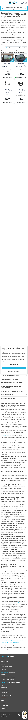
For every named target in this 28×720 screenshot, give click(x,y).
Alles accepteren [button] (14, 368)
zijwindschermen (5, 435)
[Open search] (21, 3)
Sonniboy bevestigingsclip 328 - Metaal (21, 91)
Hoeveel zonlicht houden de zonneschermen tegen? (11, 383)
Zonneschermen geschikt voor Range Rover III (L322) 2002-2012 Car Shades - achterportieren (7, 66)
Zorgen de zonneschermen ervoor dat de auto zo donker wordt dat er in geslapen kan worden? (13, 390)
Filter (24, 47)
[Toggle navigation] (3, 3)
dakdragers (13, 640)
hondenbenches (4, 642)
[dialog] (14, 360)
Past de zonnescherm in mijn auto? (9, 379)
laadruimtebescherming (14, 644)
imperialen (11, 642)
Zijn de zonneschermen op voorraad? (10, 375)
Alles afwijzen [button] (14, 364)
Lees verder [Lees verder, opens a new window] (17, 361)
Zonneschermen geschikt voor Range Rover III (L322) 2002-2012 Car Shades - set (21, 66)
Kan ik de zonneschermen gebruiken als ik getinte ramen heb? (11, 386)
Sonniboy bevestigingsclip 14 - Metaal (7, 91)
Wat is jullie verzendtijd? (7, 394)
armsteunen (17, 642)
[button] (14, 371)
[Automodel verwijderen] (25, 8)
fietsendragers (4, 644)
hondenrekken (20, 640)
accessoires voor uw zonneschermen (13, 602)
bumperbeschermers (6, 640)
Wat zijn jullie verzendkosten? (8, 398)
